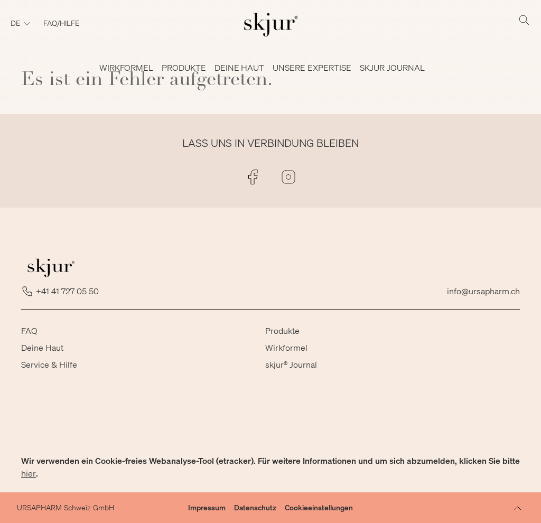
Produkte (282, 330)
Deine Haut (42, 347)
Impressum (207, 507)
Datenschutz (255, 507)
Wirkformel (286, 347)
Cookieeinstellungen (319, 507)
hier (28, 473)
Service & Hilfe (49, 364)
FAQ (29, 330)
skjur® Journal (291, 364)
